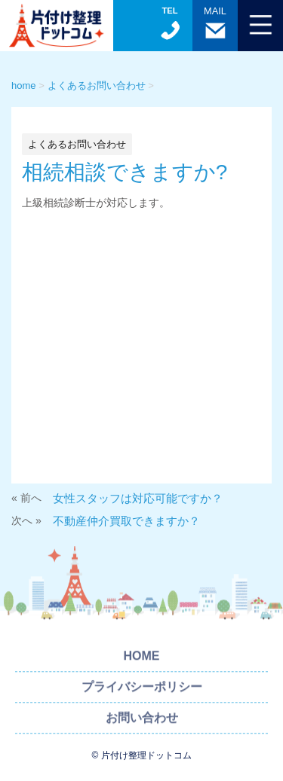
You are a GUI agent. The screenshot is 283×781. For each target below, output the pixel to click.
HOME (142, 658)
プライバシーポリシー (142, 689)
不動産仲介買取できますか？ (126, 520)
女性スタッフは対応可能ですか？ (138, 498)
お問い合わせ (142, 720)
